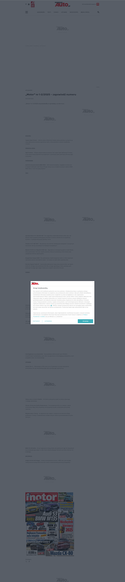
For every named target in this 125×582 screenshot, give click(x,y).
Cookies (43, 316)
